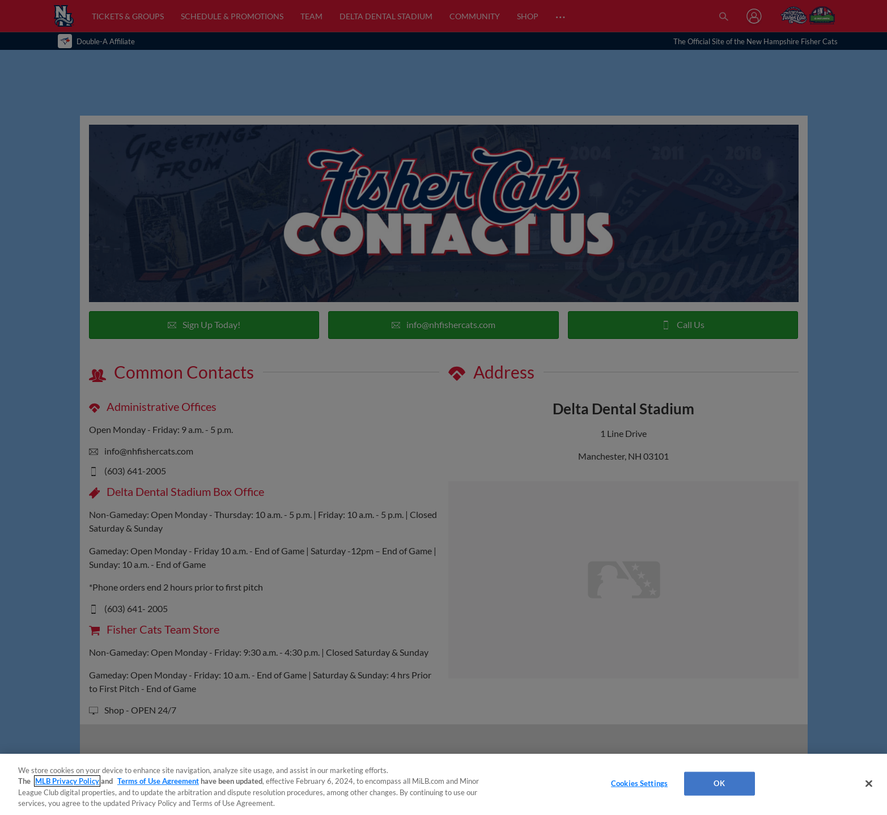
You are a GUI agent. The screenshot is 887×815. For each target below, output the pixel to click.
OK (719, 783)
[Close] (868, 783)
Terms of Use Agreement (158, 781)
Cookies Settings (639, 783)
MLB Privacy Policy (67, 781)
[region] (443, 784)
